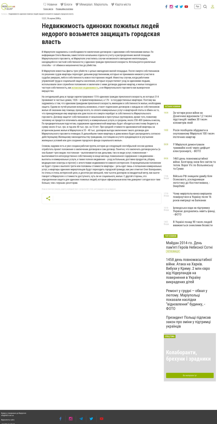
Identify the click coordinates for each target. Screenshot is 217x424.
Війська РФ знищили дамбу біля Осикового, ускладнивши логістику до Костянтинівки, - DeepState (192, 181)
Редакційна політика (64, 9)
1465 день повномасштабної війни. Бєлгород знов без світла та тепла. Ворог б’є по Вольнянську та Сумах (194, 163)
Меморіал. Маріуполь (92, 4)
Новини (50, 4)
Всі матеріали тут (190, 375)
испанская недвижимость (85, 87)
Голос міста (48, 9)
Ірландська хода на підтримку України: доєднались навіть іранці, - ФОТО (194, 211)
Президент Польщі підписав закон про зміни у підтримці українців (188, 322)
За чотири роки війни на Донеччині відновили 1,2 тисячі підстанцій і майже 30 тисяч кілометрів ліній (192, 117)
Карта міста (121, 4)
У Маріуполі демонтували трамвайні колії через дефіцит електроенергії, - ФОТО (191, 148)
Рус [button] (197, 6)
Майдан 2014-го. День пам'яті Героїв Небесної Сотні (189, 245)
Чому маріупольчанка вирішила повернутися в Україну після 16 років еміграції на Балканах (192, 197)
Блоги (66, 4)
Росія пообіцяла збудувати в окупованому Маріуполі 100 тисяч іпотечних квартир (193, 133)
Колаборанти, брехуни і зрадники (188, 355)
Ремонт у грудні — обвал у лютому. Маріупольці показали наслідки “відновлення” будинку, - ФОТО (186, 299)
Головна (4, 14)
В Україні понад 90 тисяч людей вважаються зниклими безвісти (193, 223)
